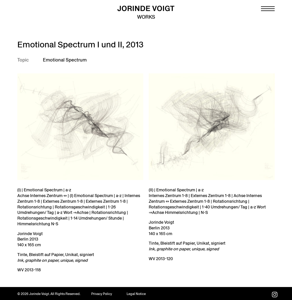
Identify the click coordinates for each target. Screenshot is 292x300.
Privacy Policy (101, 294)
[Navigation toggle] (268, 8)
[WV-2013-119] (80, 126)
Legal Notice (136, 294)
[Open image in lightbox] (212, 126)
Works (146, 17)
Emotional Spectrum (65, 60)
